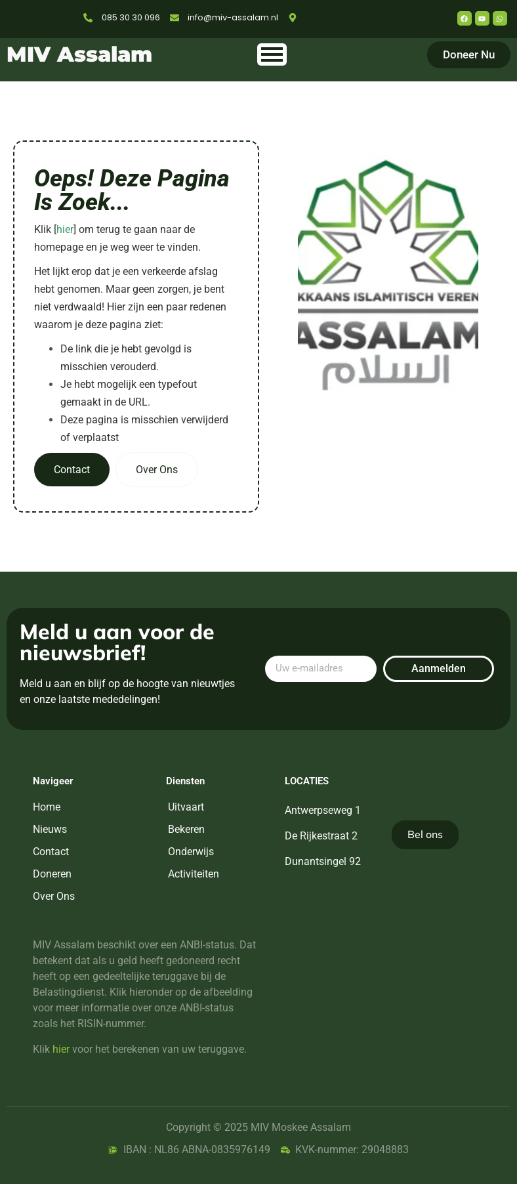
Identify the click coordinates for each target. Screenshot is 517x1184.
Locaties (307, 781)
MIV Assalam (79, 54)
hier (64, 229)
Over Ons (157, 469)
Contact (72, 469)
